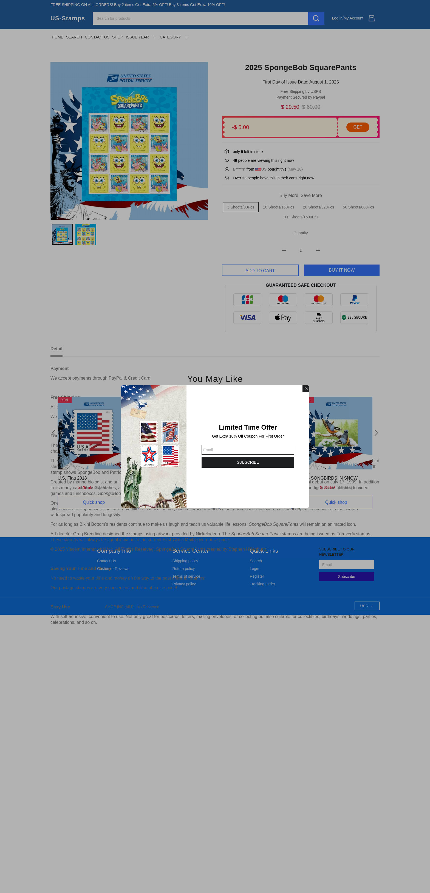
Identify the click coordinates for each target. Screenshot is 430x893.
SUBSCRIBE (248, 462)
